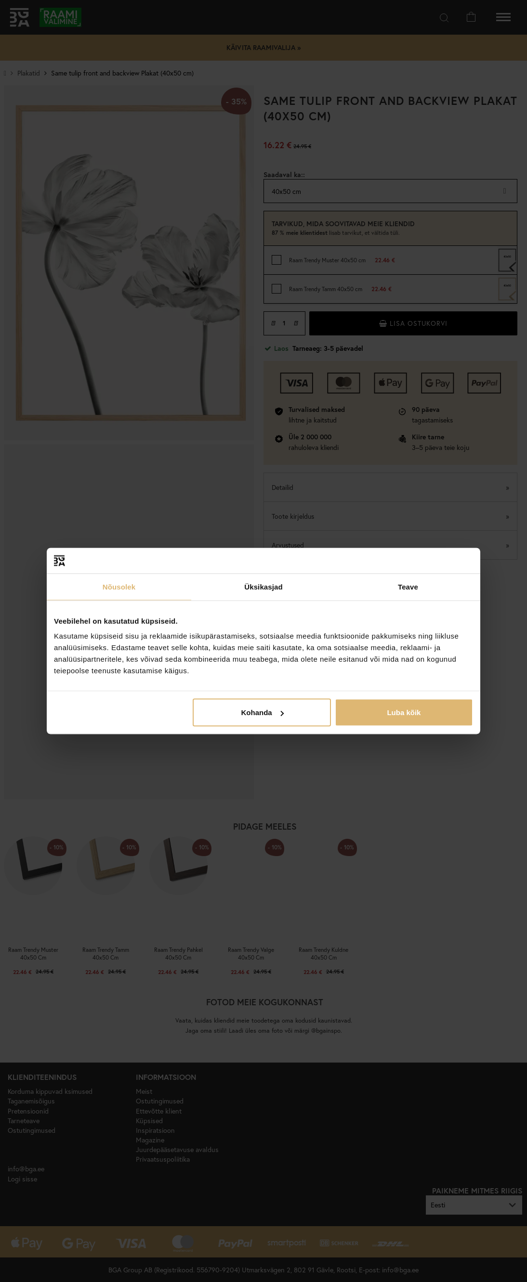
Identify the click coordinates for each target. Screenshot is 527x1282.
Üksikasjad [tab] (263, 586)
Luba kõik (404, 712)
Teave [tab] (408, 586)
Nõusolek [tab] (119, 586)
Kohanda (262, 712)
